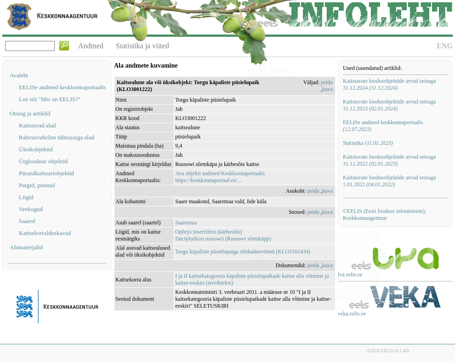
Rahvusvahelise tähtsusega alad (56, 137)
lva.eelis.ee (350, 274)
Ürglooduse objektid (43, 161)
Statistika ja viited (142, 46)
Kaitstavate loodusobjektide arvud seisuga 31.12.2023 (389, 105)
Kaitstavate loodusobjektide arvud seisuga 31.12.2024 (389, 84)
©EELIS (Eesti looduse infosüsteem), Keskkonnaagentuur (384, 214)
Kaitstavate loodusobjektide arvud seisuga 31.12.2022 (389, 160)
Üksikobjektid (36, 149)
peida (327, 82)
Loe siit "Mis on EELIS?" (49, 99)
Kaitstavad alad (37, 125)
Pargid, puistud (37, 185)
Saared (27, 221)
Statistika (368, 143)
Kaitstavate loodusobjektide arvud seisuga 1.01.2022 (389, 181)
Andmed (90, 46)
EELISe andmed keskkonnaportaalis (62, 87)
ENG (445, 46)
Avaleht (19, 75)
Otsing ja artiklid (30, 113)
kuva (327, 89)
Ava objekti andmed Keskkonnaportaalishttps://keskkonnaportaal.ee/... (220, 176)
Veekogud (31, 209)
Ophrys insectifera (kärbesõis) (208, 232)
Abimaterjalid (26, 247)
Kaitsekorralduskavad (45, 232)
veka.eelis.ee (352, 313)
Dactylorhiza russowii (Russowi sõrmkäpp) (223, 238)
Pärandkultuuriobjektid (46, 173)
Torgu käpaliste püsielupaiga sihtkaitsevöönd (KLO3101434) (242, 251)
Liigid (26, 197)
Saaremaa (186, 222)
